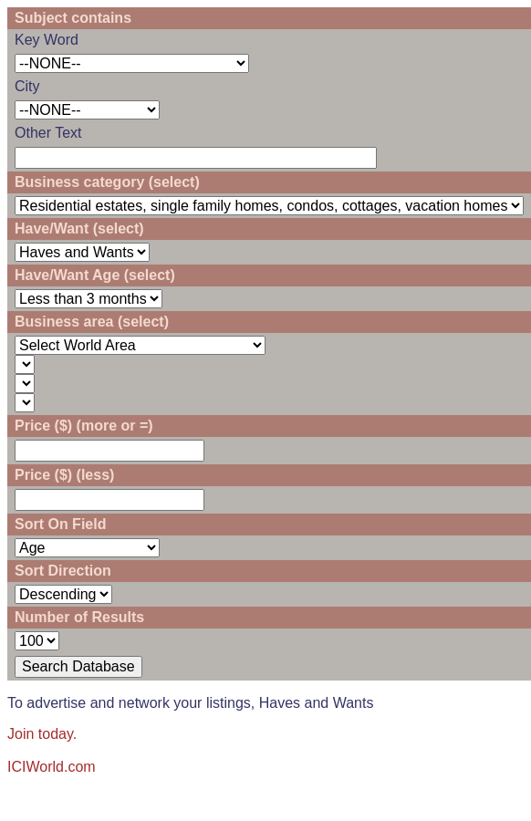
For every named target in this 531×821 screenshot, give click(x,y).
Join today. (42, 734)
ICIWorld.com (51, 766)
